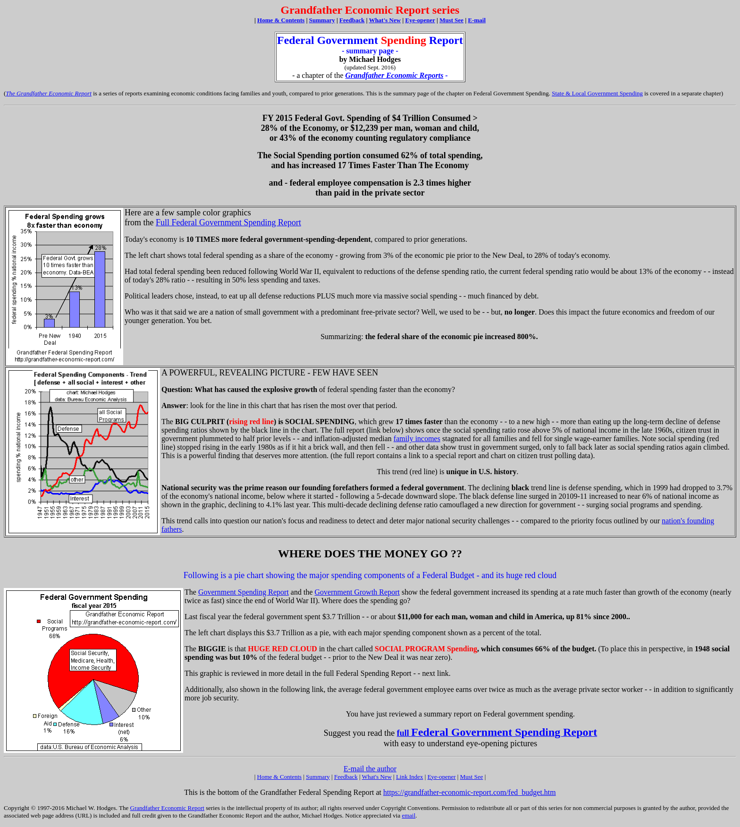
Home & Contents (280, 20)
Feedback (346, 776)
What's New (377, 776)
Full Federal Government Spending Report (228, 222)
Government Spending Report (243, 592)
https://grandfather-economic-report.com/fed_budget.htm (469, 792)
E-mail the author (370, 769)
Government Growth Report (357, 592)
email (408, 815)
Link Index (409, 776)
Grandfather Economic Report (167, 807)
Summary (318, 776)
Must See (471, 776)
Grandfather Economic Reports (394, 75)
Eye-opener (442, 776)
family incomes (417, 439)
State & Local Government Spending (597, 93)
